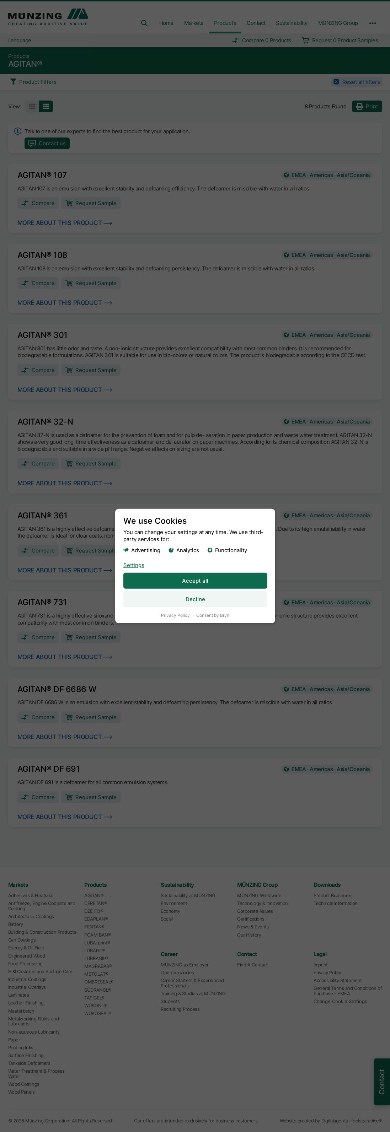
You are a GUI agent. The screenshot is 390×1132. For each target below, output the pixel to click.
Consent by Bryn (212, 615)
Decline (195, 599)
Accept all (195, 580)
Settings (133, 564)
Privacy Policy (175, 615)
